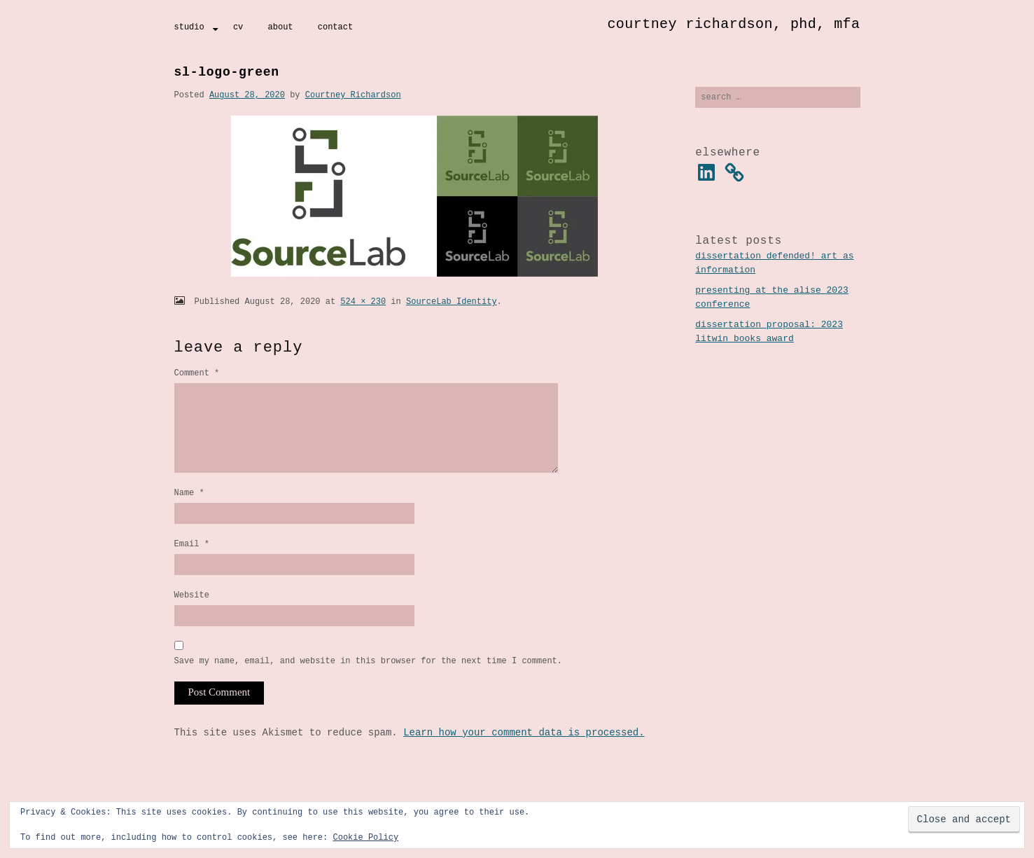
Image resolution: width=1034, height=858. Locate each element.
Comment (197, 373)
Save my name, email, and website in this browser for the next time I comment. (368, 684)
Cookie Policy (365, 837)
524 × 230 (363, 301)
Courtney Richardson (353, 95)
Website (191, 616)
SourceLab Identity (451, 301)
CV (238, 27)
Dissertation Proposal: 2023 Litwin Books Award (769, 333)
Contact (335, 27)
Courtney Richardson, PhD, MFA (733, 24)
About (280, 27)
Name (189, 510)
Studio (189, 27)
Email (191, 563)
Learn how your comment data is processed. (523, 756)
